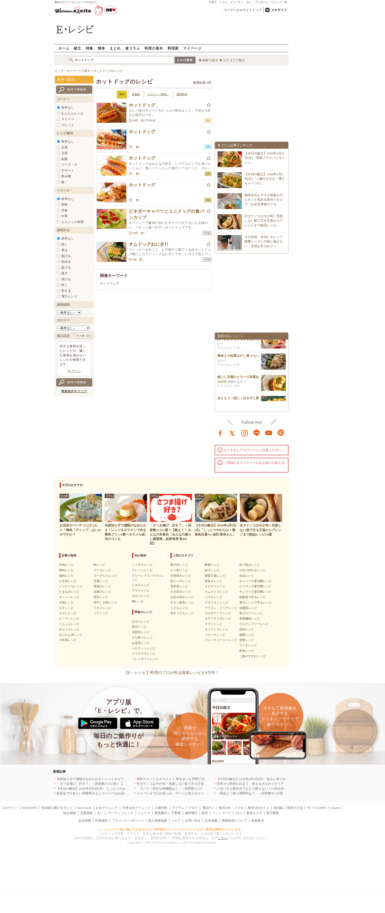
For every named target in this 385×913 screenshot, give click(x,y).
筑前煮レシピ (179, 586)
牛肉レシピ (66, 565)
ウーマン (113, 813)
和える (66, 291)
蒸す (64, 273)
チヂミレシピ (214, 624)
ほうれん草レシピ (71, 634)
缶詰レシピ (246, 575)
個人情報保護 (157, 820)
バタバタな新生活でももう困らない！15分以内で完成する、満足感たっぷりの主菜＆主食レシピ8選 (288, 788)
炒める (66, 261)
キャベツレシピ (69, 597)
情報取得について (234, 820)
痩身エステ (254, 813)
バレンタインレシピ (145, 659)
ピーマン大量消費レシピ (255, 586)
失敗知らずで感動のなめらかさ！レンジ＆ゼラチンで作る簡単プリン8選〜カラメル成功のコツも (126, 779)
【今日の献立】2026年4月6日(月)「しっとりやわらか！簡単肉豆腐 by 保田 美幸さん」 (118, 788)
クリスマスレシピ (144, 653)
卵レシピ (99, 565)
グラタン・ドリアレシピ (221, 608)
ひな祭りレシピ (142, 637)
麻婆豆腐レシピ (215, 575)
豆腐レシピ (101, 581)
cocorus (335, 808)
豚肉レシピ (66, 570)
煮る (64, 250)
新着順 (136, 94)
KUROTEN (29, 808)
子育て (213, 2)
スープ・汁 (69, 164)
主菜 (64, 153)
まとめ (115, 48)
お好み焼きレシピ (182, 597)
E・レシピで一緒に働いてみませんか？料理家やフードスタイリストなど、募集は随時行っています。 (172, 829)
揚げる (66, 256)
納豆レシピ (101, 597)
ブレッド (67, 125)
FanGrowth (84, 808)
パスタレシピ (214, 597)
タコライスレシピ (216, 629)
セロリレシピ (141, 596)
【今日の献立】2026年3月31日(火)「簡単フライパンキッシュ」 (264, 157)
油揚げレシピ (102, 591)
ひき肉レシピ (68, 581)
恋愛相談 (86, 813)
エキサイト (279, 10)
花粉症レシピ (141, 632)
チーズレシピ (102, 570)
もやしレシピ (68, 613)
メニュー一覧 (279, 2)
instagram (244, 432)
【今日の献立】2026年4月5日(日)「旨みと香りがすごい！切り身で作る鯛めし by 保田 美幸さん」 (286, 779)
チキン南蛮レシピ (182, 602)
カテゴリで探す (234, 60)
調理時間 (181, 94)
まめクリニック (107, 808)
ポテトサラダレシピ (218, 618)
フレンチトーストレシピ (221, 640)
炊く (64, 285)
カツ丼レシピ (179, 570)
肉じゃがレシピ (180, 581)
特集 (89, 48)
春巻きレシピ (214, 581)
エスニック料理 (72, 222)
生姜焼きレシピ (180, 575)
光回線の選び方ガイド (57, 808)
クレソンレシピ (142, 570)
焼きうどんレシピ (182, 613)
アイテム (178, 808)
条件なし (67, 107)
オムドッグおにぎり (149, 244)
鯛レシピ (138, 601)
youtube (269, 432)
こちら (222, 838)
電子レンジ (69, 296)
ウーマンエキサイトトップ (243, 10)
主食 (64, 147)
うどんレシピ (179, 608)
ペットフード (221, 813)
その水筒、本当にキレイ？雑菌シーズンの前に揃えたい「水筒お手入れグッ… (263, 241)
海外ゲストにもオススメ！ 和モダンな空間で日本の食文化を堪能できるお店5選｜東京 (199, 779)
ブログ (193, 808)
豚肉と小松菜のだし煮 (233, 357)
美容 (205, 813)
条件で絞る (66, 80)
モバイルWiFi (316, 808)
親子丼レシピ (179, 565)
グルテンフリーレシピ (254, 624)
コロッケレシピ (215, 634)
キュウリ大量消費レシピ (255, 591)
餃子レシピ (212, 570)
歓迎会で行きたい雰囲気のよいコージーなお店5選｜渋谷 (97, 793)
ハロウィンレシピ (144, 648)
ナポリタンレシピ (216, 602)
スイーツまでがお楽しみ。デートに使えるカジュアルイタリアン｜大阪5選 (190, 793)
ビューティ (237, 2)
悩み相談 (69, 813)
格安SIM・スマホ (231, 808)
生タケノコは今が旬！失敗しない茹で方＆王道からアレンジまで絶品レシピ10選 (194, 783)
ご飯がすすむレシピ (252, 656)
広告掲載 (211, 820)
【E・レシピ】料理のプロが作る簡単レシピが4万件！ (171, 672)
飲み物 (66, 176)
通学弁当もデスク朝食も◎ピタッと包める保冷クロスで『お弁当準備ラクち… (263, 199)
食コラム (132, 48)
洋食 (64, 210)
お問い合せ (193, 820)
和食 (64, 204)
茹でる (66, 267)
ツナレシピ (101, 613)
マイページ (192, 48)
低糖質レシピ (248, 608)
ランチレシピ (248, 645)
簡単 (101, 48)
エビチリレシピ (215, 586)
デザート (67, 170)
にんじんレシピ (69, 624)
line (256, 432)
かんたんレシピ (72, 113)
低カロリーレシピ (251, 613)
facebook (220, 432)
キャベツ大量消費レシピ (255, 581)
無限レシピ (246, 634)
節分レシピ (139, 626)
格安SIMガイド (258, 808)
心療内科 (161, 808)
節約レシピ (246, 629)
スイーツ (67, 119)
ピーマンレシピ (69, 618)
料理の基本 (153, 48)
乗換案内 (160, 813)
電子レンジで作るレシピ (255, 602)
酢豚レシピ (212, 565)
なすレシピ (66, 608)
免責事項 (257, 820)
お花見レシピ (141, 643)
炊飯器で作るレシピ (252, 597)
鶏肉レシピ (66, 575)
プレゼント (261, 2)
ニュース (144, 813)
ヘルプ (176, 820)
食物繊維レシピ (249, 618)
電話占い (208, 808)
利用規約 (101, 820)
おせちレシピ (141, 621)
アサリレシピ (141, 590)
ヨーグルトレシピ (105, 575)
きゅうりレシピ (69, 629)
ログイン (74, 371)
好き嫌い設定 (84, 335)
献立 (77, 48)
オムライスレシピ (216, 591)
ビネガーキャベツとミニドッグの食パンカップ (166, 214)
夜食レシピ (246, 650)
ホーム (63, 48)
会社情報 (84, 820)
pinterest (281, 432)
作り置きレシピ (249, 565)
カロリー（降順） (158, 94)
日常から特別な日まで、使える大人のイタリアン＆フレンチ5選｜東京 (267, 783)
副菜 (64, 159)
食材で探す (210, 60)
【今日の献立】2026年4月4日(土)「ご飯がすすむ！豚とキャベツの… (264, 178)
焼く (64, 244)
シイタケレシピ (142, 565)
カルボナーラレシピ (218, 613)
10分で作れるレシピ (252, 570)
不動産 (176, 813)
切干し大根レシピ (105, 602)
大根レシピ (66, 602)
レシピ (129, 813)
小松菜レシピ (68, 640)
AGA (238, 813)
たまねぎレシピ (69, 591)
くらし (224, 2)
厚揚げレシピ (102, 586)
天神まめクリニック (136, 808)
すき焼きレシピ (180, 591)
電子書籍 (272, 813)
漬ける (66, 279)
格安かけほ (295, 808)
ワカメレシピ (102, 608)
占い (249, 2)
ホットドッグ (142, 105)
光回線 (278, 808)
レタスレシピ (141, 585)
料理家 (173, 48)
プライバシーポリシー (128, 820)
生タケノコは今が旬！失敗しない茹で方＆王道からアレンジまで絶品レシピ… (263, 220)
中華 (64, 216)
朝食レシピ (246, 640)
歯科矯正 (191, 813)
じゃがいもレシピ (71, 586)
